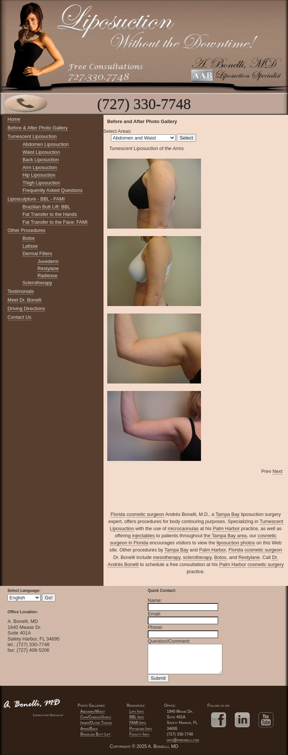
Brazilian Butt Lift (95, 734)
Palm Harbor (226, 528)
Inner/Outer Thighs (96, 723)
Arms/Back (89, 729)
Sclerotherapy (37, 282)
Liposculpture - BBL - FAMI (36, 199)
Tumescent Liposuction (32, 136)
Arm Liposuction (39, 167)
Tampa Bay (228, 514)
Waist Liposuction (41, 152)
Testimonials (21, 291)
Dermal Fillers (37, 253)
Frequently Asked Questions (52, 190)
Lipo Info (136, 711)
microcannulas (183, 528)
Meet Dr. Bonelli (24, 300)
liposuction (227, 542)
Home (14, 119)
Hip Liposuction (39, 175)
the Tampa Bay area (225, 535)
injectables (143, 535)
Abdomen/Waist (92, 711)
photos (247, 542)
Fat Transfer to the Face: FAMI (55, 222)
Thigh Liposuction (41, 183)
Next (277, 471)
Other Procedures (26, 230)
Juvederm (48, 261)
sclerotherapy (197, 557)
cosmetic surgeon (145, 514)
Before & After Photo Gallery (38, 128)
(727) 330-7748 (144, 103)
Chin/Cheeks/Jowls (95, 717)
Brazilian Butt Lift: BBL (46, 207)
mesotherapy (166, 557)
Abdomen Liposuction (45, 144)
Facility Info (139, 734)
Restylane (48, 268)
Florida (118, 514)
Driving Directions (26, 308)
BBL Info (136, 717)
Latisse (30, 246)
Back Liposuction (40, 159)
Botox (28, 238)
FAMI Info (137, 723)
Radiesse (47, 275)
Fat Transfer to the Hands (49, 214)
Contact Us (19, 317)
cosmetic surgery (266, 564)
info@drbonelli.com (183, 740)
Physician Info (140, 729)
